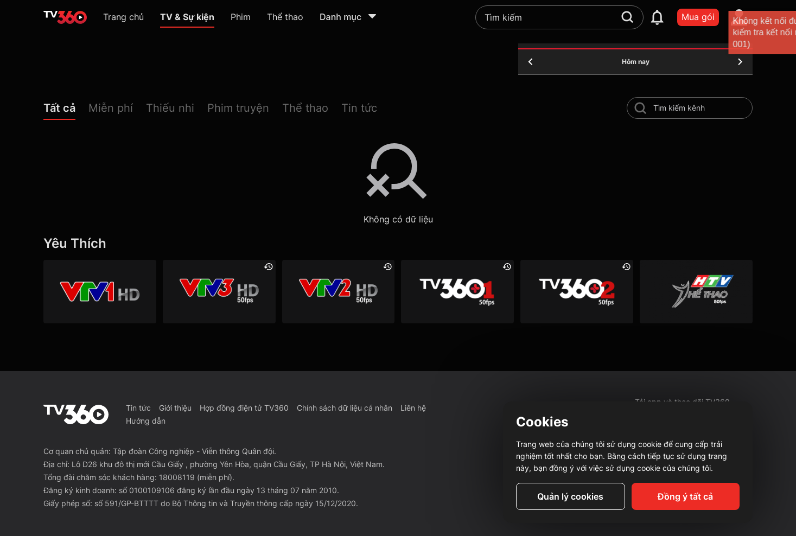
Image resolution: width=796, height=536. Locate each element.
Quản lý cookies (570, 496)
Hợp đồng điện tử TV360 (244, 407)
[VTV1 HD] (99, 291)
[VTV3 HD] (219, 291)
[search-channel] (640, 108)
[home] (65, 17)
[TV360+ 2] (576, 291)
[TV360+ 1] (457, 291)
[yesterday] (531, 62)
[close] (777, 32)
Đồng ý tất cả (685, 496)
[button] (65, 110)
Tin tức (138, 407)
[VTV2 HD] (338, 291)
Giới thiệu (175, 407)
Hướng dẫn (145, 420)
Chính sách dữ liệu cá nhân (344, 407)
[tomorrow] (740, 62)
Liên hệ (413, 407)
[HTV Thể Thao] (696, 291)
